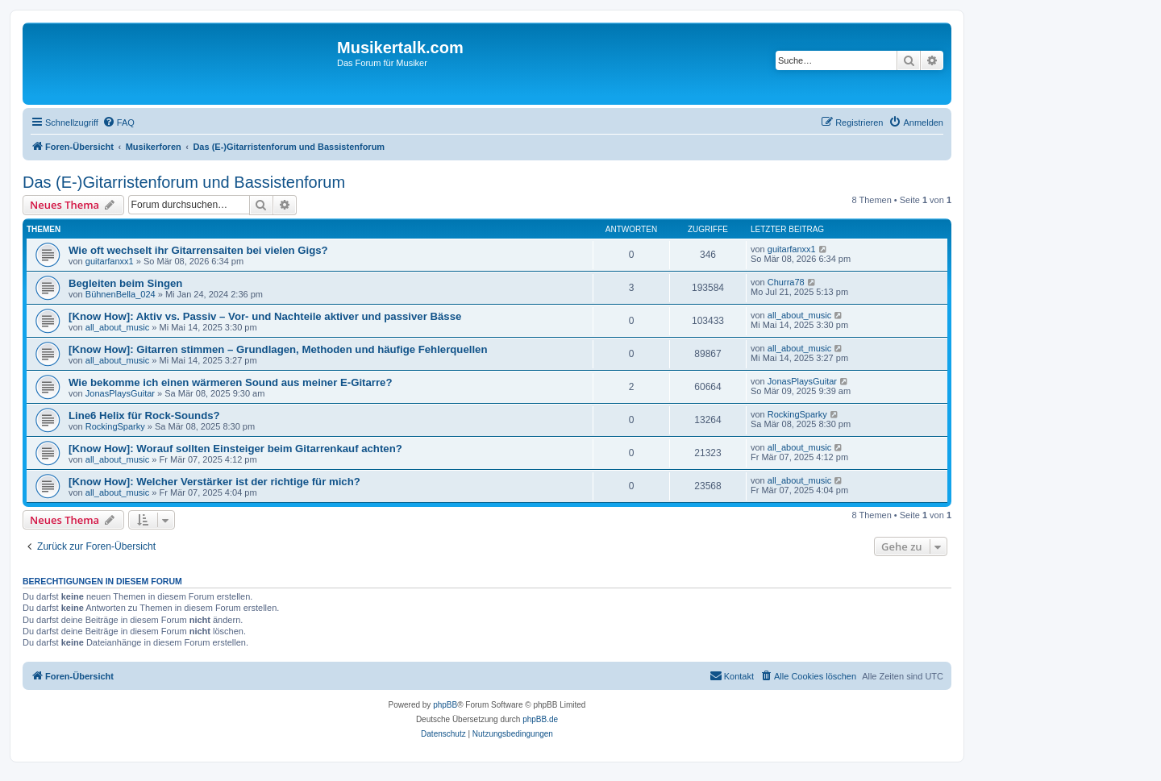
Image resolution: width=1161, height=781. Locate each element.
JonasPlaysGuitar (120, 393)
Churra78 (786, 282)
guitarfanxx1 (109, 261)
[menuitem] (118, 122)
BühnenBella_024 (120, 294)
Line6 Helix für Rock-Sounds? (144, 415)
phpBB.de (540, 719)
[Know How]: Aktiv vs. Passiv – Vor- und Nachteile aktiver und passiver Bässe (265, 316)
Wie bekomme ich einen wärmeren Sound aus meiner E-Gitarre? (231, 382)
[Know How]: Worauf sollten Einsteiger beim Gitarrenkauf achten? (235, 448)
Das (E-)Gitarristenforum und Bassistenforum (184, 182)
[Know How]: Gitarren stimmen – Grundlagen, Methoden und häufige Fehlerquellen (278, 349)
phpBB (445, 704)
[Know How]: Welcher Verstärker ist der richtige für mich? (214, 482)
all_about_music (117, 327)
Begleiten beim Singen (125, 283)
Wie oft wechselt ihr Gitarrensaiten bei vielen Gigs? (198, 250)
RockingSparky (115, 426)
